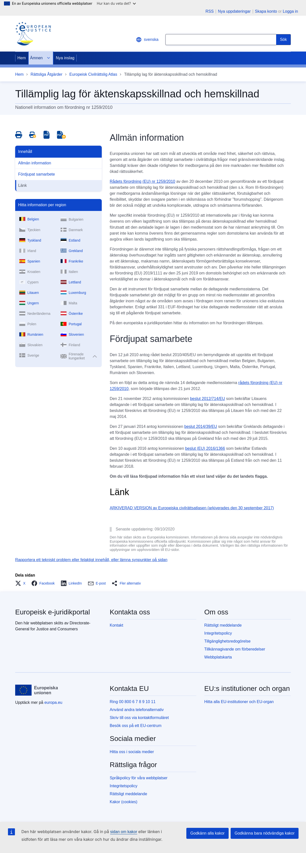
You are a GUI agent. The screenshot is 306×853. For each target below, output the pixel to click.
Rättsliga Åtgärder (46, 74)
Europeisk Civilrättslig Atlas (93, 74)
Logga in (290, 11)
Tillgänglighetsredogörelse (227, 641)
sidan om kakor (123, 832)
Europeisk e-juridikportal (52, 612)
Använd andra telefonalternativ (137, 710)
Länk (22, 185)
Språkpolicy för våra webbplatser (138, 778)
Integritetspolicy (218, 633)
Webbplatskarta (218, 657)
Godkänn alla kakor (207, 833)
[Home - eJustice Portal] (33, 34)
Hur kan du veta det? (116, 3)
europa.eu (53, 702)
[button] (21, 583)
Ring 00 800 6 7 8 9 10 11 (132, 702)
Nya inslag (65, 58)
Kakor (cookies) (123, 802)
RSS (209, 11)
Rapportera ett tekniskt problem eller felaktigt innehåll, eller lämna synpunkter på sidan (91, 560)
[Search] (283, 39)
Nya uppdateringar (234, 11)
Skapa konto (266, 11)
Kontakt (116, 625)
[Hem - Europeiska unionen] (36, 690)
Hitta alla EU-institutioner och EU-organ (239, 702)
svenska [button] (147, 40)
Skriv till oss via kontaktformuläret (139, 718)
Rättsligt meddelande (223, 625)
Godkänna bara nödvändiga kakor (265, 833)
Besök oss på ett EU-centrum (135, 725)
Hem (21, 58)
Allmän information (34, 163)
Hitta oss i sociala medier (132, 752)
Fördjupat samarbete (36, 174)
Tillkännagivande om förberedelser (234, 649)
